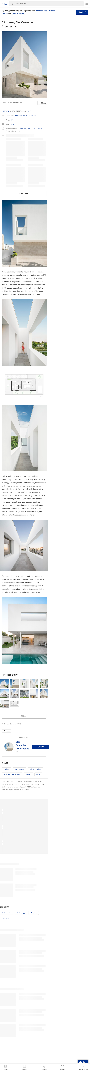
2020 (12, 124)
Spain (28, 111)
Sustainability (6, 913)
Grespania (31, 128)
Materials (34, 913)
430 (12, 120)
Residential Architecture (12, 774)
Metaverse (5, 918)
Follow (40, 747)
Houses (5, 111)
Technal (39, 128)
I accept (82, 12)
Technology (21, 913)
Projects (6, 769)
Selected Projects (35, 769)
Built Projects (19, 769)
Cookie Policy (18, 13)
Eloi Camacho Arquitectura (25, 115)
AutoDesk (22, 128)
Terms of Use (41, 10)
